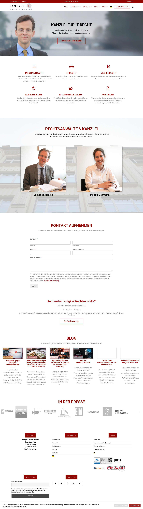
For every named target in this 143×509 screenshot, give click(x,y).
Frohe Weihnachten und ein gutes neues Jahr (130, 361)
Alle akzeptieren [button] (134, 505)
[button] (3, 411)
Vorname (32, 245)
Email (32, 249)
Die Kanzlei (56, 440)
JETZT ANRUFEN (122, 7)
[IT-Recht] (71, 66)
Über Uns (86, 7)
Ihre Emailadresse (16, 481)
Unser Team (56, 443)
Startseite (97, 440)
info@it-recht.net (31, 449)
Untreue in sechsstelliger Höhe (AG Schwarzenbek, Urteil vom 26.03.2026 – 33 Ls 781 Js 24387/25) (36, 363)
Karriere (55, 453)
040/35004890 (31, 447)
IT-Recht (71, 73)
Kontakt (97, 7)
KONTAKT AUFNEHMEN (71, 221)
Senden (34, 286)
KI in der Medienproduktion (83, 361)
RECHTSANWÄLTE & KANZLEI (71, 125)
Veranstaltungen (99, 449)
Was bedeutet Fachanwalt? (102, 443)
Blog (104, 7)
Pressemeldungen (99, 446)
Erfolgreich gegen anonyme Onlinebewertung (13, 363)
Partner (54, 449)
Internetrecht (34, 73)
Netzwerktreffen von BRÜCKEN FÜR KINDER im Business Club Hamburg (60, 363)
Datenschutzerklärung (51, 281)
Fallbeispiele (56, 446)
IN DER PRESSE (71, 398)
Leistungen (74, 7)
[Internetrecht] (34, 66)
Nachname (75, 245)
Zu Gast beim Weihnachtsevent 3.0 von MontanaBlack (106, 362)
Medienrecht (109, 73)
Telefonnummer (78, 249)
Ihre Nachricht (36, 258)
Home (66, 7)
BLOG (71, 334)
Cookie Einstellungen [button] (121, 505)
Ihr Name (34, 239)
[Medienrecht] (108, 66)
